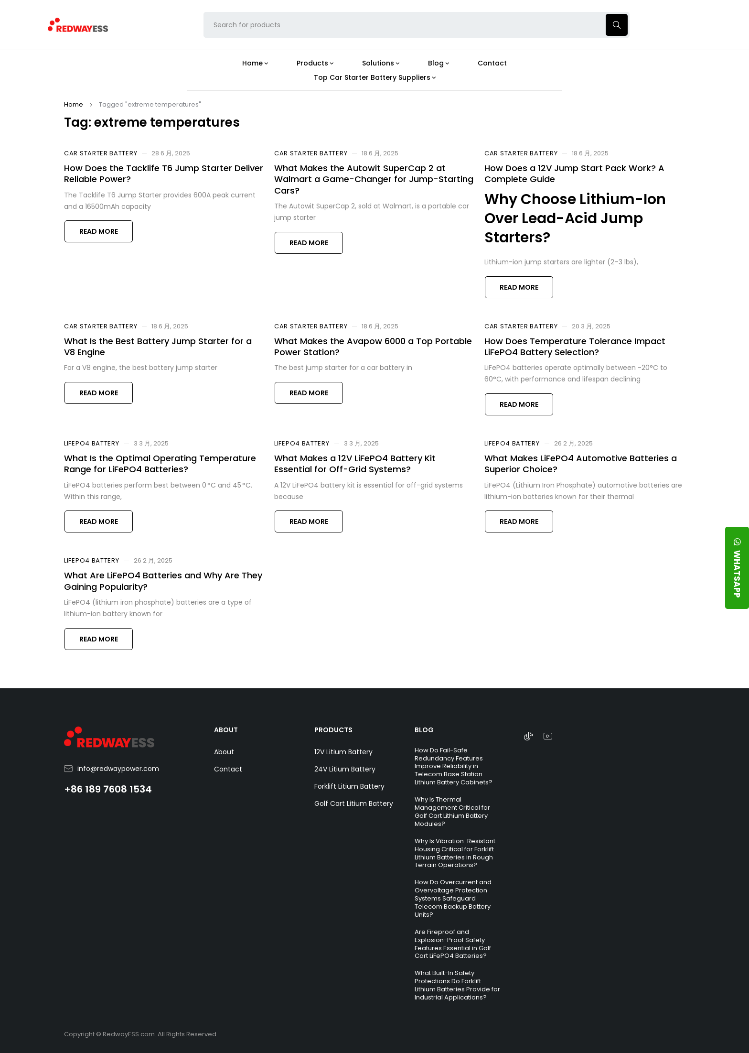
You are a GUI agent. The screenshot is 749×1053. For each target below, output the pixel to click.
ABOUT (226, 730)
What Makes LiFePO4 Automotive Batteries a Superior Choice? (580, 463)
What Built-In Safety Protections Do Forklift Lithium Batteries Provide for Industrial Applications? (457, 985)
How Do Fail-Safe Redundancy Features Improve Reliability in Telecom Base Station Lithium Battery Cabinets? (453, 766)
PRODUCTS (333, 730)
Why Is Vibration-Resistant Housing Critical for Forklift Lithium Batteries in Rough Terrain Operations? (455, 853)
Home (73, 104)
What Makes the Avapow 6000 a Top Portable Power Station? (373, 346)
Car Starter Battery (100, 153)
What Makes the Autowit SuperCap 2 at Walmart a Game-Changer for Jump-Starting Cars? (373, 179)
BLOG (424, 730)
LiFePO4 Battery (91, 443)
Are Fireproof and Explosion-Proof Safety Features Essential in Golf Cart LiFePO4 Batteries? (453, 944)
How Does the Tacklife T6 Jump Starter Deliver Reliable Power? (163, 173)
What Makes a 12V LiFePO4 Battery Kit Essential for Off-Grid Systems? (355, 463)
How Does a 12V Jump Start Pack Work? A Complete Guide (574, 173)
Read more (98, 231)
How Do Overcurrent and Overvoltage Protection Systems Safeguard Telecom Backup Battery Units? (453, 898)
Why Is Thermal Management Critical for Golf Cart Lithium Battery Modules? (452, 811)
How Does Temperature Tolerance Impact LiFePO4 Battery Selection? (574, 346)
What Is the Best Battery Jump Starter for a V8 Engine (158, 346)
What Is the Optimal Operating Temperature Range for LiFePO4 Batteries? (160, 463)
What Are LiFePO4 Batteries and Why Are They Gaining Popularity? (163, 580)
